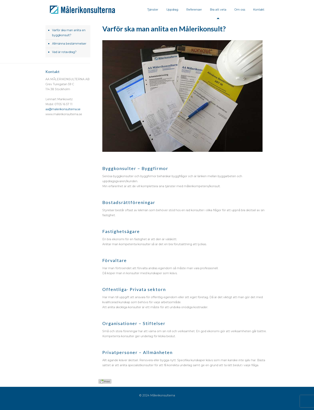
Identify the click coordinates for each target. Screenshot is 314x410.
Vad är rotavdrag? (64, 52)
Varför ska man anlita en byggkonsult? (69, 32)
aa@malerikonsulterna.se (63, 109)
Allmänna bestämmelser (69, 43)
